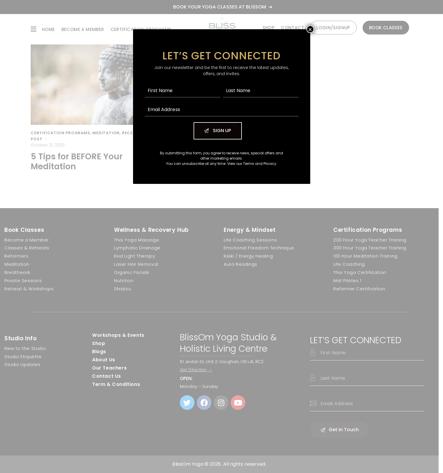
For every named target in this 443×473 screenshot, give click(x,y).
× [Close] (310, 29)
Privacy (269, 163)
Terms (248, 163)
